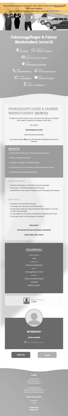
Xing (34, 403)
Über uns (21, 355)
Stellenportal (54, 11)
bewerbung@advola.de (36, 342)
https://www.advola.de (36, 392)
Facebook (34, 401)
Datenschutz (34, 407)
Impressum (34, 410)
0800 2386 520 (35, 388)
